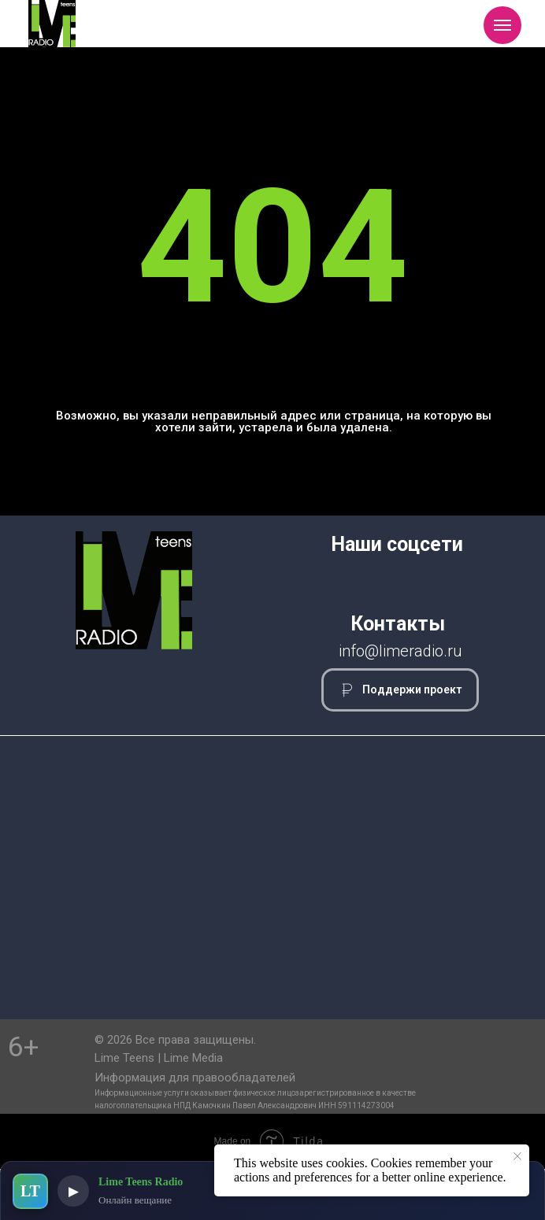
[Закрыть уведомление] (517, 1156)
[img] (52, 23)
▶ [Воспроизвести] (74, 1191)
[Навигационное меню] (502, 25)
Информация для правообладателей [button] (195, 1077)
